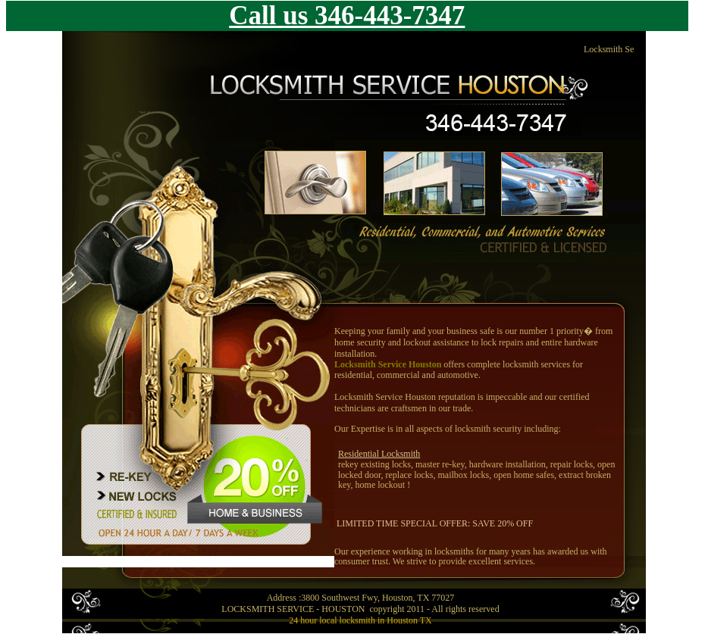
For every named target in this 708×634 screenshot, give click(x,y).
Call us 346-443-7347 (347, 15)
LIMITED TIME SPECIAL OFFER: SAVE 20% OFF (435, 523)
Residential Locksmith (379, 453)
